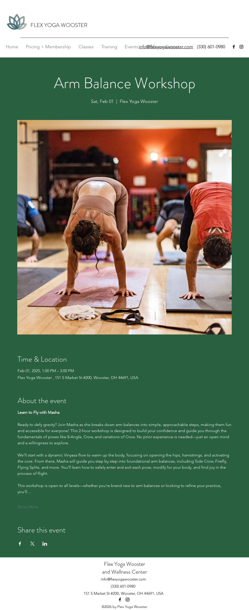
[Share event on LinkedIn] (44, 544)
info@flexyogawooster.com (123, 579)
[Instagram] (241, 46)
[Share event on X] (32, 544)
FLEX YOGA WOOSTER (58, 25)
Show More (28, 506)
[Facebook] (233, 46)
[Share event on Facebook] (20, 544)
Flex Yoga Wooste (123, 564)
